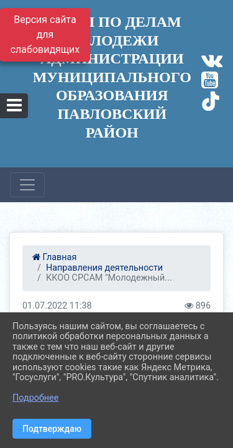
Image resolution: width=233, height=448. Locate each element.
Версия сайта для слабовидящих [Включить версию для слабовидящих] (45, 34)
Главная (54, 257)
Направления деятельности (104, 268)
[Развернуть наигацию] (27, 184)
